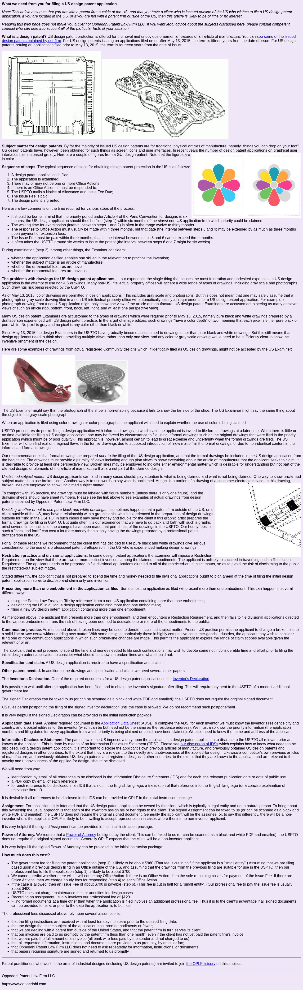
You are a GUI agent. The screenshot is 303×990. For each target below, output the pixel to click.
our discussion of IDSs (199, 744)
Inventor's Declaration (191, 679)
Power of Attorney (81, 835)
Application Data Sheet (120, 723)
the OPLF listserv (200, 964)
